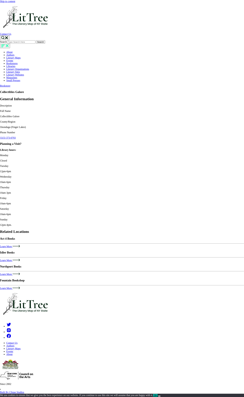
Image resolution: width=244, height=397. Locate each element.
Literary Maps (13, 57)
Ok (155, 395)
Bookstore (5, 85)
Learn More (10, 246)
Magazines (11, 77)
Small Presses (13, 80)
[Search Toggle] (4, 37)
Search (3, 41)
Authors (10, 55)
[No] (159, 396)
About (9, 52)
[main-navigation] (5, 46)
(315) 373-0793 (8, 137)
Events (9, 60)
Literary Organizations (17, 69)
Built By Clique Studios (12, 392)
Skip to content (7, 1)
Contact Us (5, 34)
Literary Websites (15, 74)
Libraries (10, 66)
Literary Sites (13, 72)
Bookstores (12, 63)
